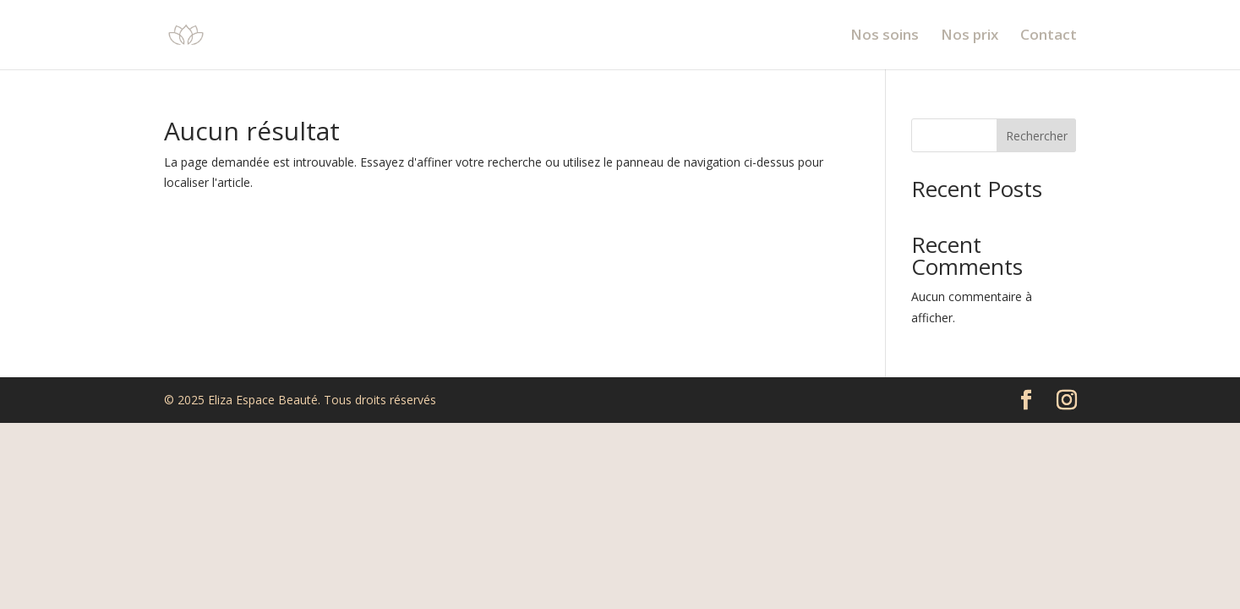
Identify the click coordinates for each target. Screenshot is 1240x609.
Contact (1048, 36)
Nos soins (884, 36)
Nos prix (969, 36)
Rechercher (1037, 136)
